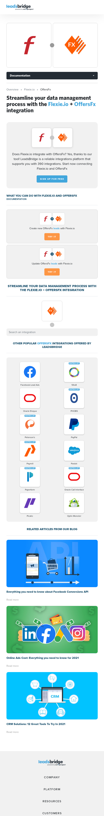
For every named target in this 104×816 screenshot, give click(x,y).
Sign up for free (52, 179)
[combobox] (52, 332)
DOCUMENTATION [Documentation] (16, 199)
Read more (12, 600)
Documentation (20, 75)
